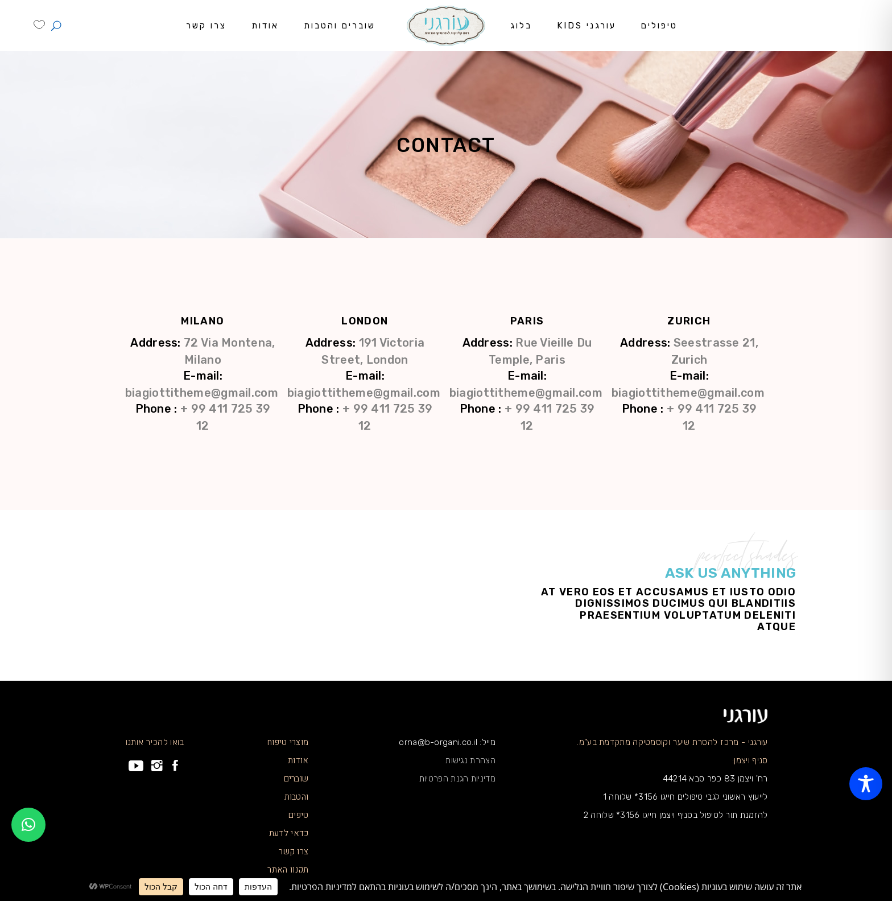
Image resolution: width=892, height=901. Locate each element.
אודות (298, 760)
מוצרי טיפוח (287, 742)
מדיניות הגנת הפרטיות (457, 779)
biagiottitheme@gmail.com (688, 393)
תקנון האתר (287, 869)
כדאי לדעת (289, 833)
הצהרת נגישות (470, 760)
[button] (28, 825)
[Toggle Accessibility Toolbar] (865, 783)
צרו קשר (293, 851)
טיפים (298, 815)
